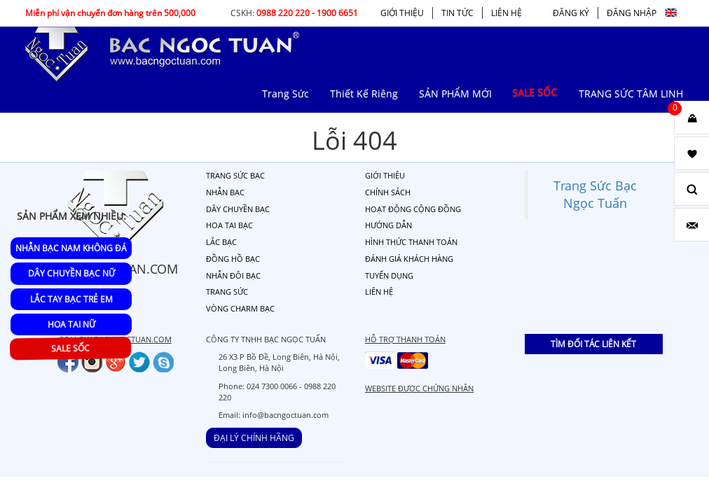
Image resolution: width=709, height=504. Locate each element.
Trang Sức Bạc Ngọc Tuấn (595, 194)
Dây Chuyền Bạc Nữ (71, 273)
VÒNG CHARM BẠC (240, 308)
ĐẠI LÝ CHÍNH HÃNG (254, 438)
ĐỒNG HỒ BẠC (233, 258)
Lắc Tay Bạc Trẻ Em (71, 299)
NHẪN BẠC (225, 192)
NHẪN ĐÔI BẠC (233, 275)
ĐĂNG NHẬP (631, 13)
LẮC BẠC (221, 242)
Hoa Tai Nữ (71, 324)
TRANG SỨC (227, 291)
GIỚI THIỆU (402, 13)
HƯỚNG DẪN (388, 225)
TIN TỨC (457, 13)
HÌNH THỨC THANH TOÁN (411, 242)
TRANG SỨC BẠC (235, 175)
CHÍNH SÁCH (388, 192)
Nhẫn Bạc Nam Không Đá (71, 248)
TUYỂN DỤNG (389, 275)
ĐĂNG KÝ (571, 13)
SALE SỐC (72, 349)
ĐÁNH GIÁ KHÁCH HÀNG (409, 258)
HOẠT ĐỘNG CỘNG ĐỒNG (413, 209)
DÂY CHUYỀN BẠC (238, 209)
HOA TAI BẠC (229, 225)
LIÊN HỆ (506, 13)
